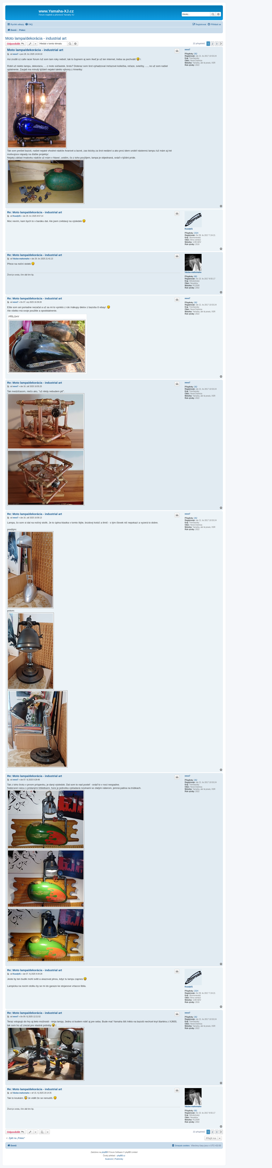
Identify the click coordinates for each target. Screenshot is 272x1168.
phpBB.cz (121, 1156)
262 (195, 54)
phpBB (104, 1152)
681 (195, 276)
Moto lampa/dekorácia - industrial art (35, 38)
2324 (196, 233)
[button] (221, 43)
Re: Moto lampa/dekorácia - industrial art (34, 212)
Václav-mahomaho (193, 272)
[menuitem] (29, 24)
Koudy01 (189, 229)
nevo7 (187, 50)
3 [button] (216, 43)
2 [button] (212, 43)
